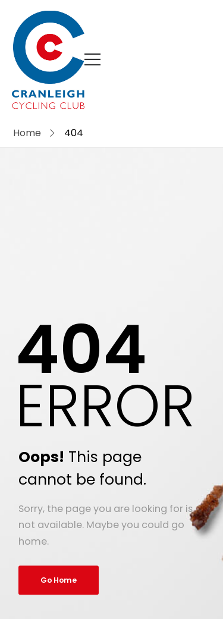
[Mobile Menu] (92, 59)
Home (27, 133)
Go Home (58, 580)
